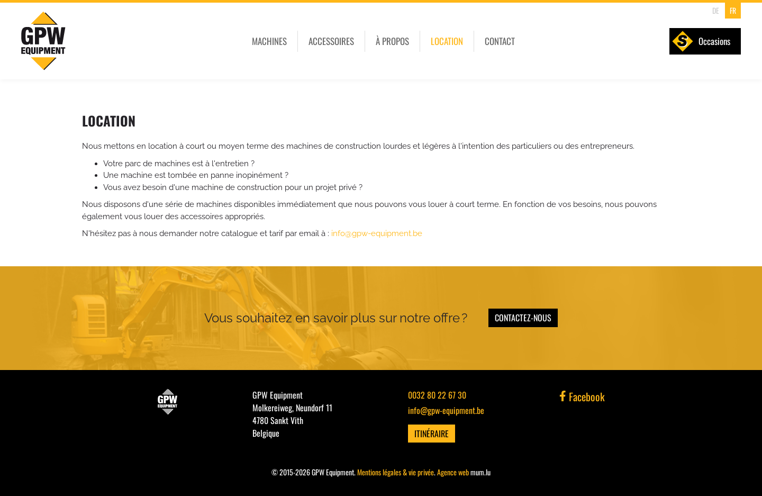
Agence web (453, 471)
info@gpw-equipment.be (376, 233)
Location (447, 41)
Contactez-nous (523, 317)
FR (733, 10)
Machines (269, 41)
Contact (500, 41)
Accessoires (331, 41)
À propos (392, 41)
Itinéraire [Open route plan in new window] (431, 433)
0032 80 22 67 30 (437, 395)
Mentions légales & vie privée (395, 471)
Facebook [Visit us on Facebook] (582, 396)
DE (715, 10)
